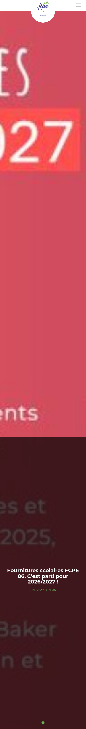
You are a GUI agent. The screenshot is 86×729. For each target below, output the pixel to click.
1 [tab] (43, 723)
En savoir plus (43, 590)
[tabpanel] (43, 364)
